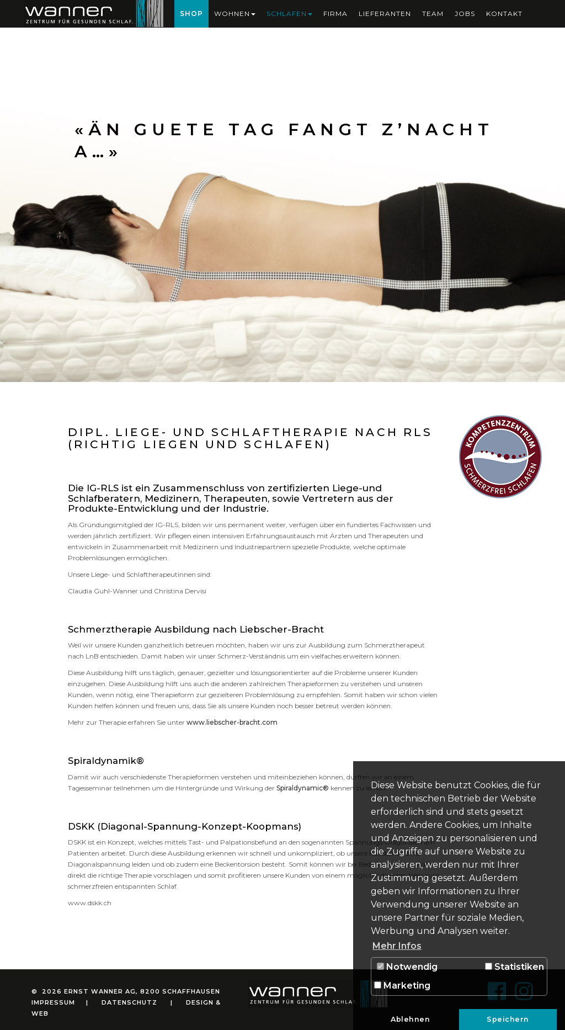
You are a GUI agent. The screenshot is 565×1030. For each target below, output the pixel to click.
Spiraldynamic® (302, 788)
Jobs (465, 13)
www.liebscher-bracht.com (232, 722)
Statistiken (514, 967)
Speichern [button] (508, 1019)
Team (433, 13)
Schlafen (289, 13)
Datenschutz (129, 1002)
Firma (335, 13)
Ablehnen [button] (410, 1019)
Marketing (402, 985)
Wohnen (234, 13)
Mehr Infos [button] (397, 946)
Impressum (53, 1002)
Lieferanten (385, 13)
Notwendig (407, 967)
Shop (191, 13)
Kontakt (504, 13)
